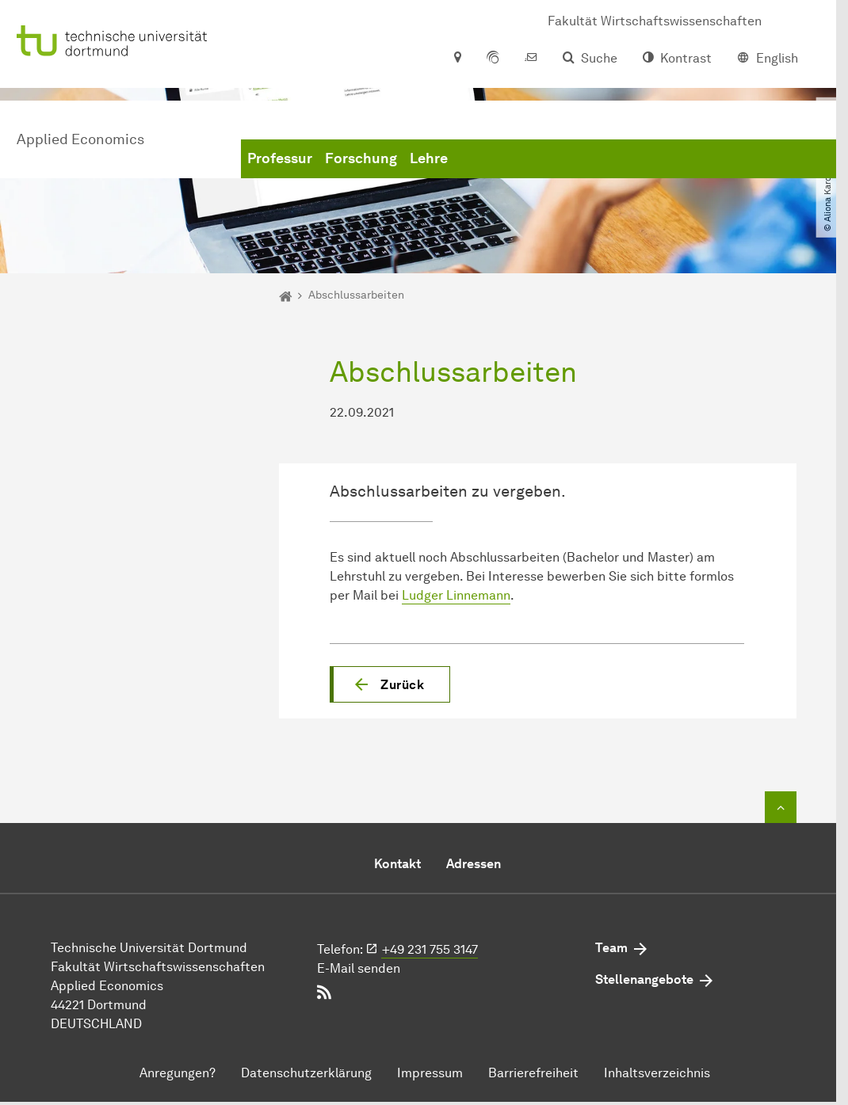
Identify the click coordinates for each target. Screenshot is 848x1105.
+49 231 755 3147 (430, 949)
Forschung (361, 158)
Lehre (429, 158)
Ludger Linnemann (456, 595)
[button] (390, 684)
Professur (279, 158)
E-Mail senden (358, 968)
